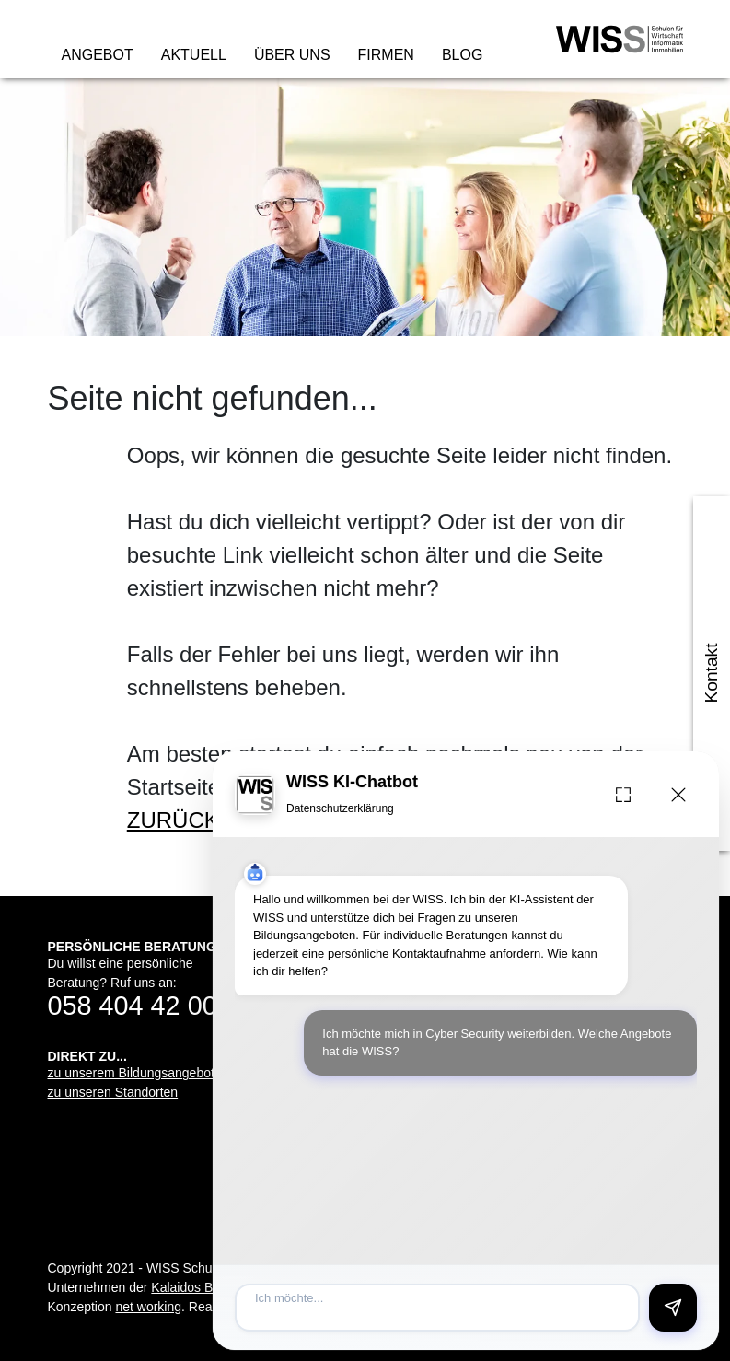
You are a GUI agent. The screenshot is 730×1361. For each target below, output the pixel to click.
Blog (462, 55)
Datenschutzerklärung (340, 808)
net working (148, 1306)
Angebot (97, 55)
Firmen (386, 55)
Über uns (292, 55)
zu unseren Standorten (113, 1092)
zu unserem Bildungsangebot (131, 1072)
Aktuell (193, 55)
